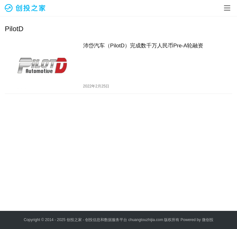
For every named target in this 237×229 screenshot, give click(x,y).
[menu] (227, 8)
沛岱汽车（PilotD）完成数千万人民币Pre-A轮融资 (143, 46)
